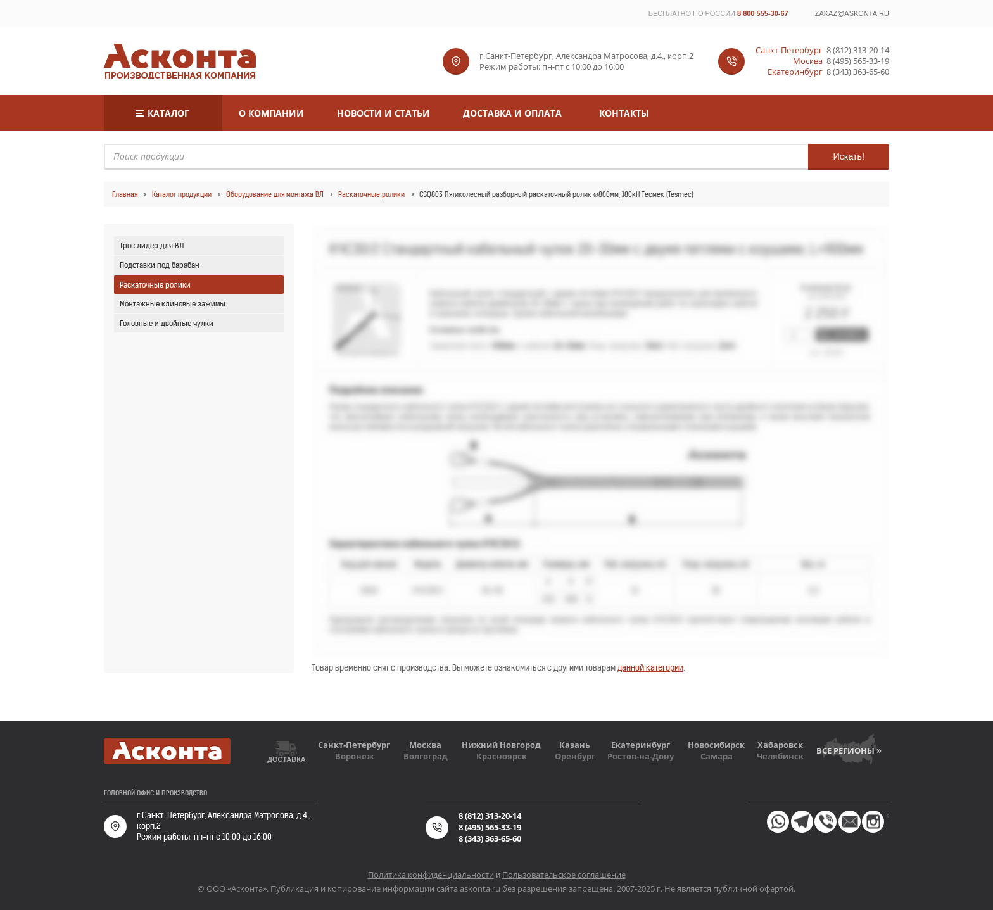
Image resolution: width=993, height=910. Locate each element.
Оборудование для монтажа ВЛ (275, 194)
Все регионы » (849, 750)
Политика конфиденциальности (431, 874)
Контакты (624, 113)
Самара (716, 756)
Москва (425, 744)
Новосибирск (716, 744)
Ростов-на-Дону (640, 756)
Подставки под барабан (159, 265)
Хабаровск (780, 744)
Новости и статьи (383, 113)
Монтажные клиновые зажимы (172, 303)
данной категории (650, 667)
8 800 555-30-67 (762, 13)
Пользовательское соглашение (564, 874)
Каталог (168, 113)
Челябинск (780, 756)
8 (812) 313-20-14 (857, 50)
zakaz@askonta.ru (852, 13)
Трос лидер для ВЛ (152, 245)
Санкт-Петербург (354, 744)
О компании (271, 113)
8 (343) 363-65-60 (857, 71)
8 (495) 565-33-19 (857, 61)
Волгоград (425, 756)
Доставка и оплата (512, 113)
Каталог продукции (182, 194)
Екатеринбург (640, 744)
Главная (124, 194)
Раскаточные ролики (371, 194)
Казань (574, 744)
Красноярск (501, 756)
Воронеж (354, 756)
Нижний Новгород (501, 744)
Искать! (848, 156)
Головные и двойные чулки (166, 323)
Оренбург (575, 756)
